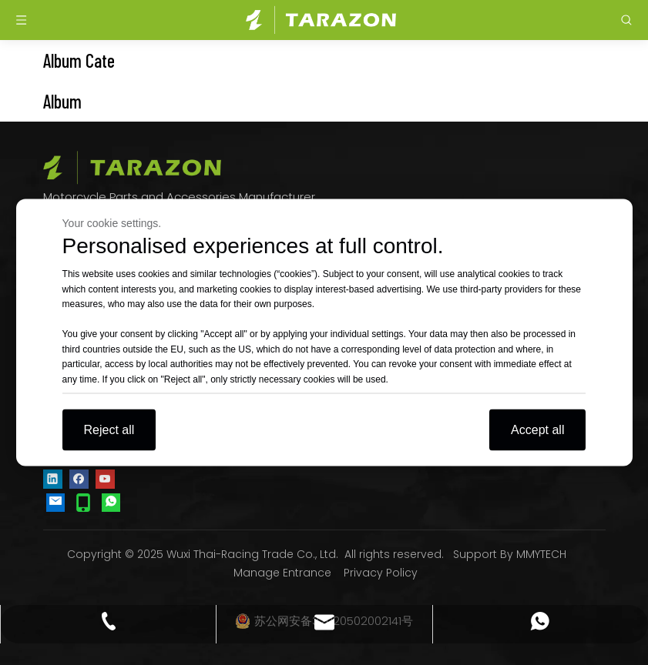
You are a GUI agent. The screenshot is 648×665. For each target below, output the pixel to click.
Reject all (109, 429)
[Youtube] (105, 478)
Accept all (537, 429)
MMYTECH (541, 554)
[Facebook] (79, 478)
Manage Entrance (282, 572)
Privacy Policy (381, 572)
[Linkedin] (52, 478)
